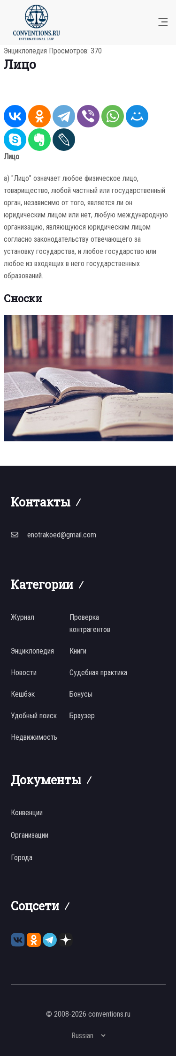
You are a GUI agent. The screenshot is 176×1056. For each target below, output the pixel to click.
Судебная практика (98, 672)
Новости (24, 672)
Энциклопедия (25, 50)
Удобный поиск (34, 715)
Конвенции (27, 812)
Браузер (82, 715)
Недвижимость (34, 737)
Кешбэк (23, 694)
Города (21, 857)
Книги (77, 651)
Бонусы (80, 694)
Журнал (22, 617)
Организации (29, 835)
